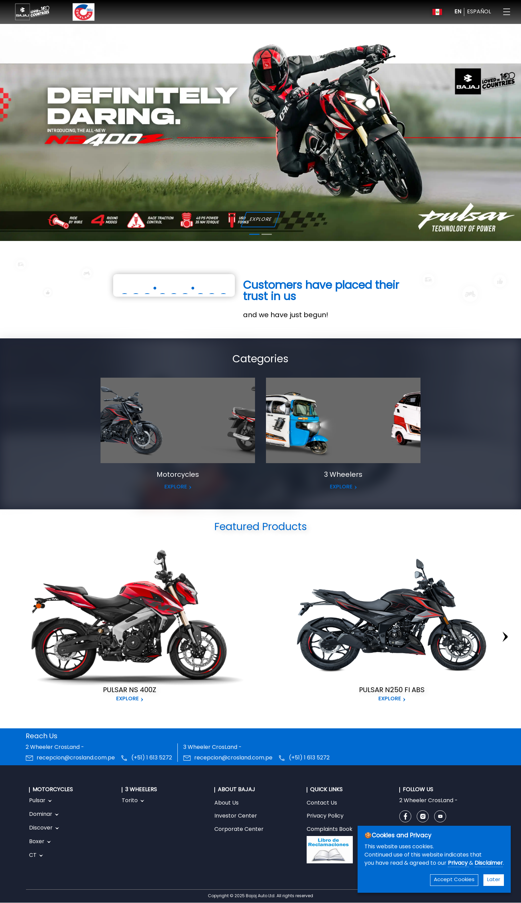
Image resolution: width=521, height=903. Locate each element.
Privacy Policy (325, 816)
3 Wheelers (343, 475)
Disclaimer (489, 863)
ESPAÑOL (479, 12)
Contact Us (322, 803)
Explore (127, 699)
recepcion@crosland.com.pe (76, 758)
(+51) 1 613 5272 (151, 758)
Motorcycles (178, 475)
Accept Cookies (454, 879)
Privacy (458, 863)
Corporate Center (239, 829)
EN (457, 12)
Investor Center (235, 816)
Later (493, 879)
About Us (226, 803)
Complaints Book (330, 845)
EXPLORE (260, 219)
